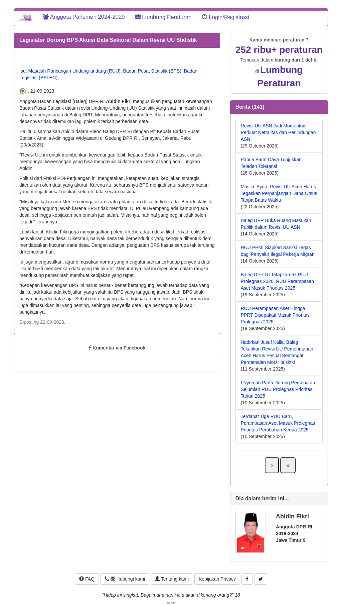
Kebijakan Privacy (217, 579)
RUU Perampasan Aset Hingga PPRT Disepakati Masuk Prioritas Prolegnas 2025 (275, 315)
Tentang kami (172, 579)
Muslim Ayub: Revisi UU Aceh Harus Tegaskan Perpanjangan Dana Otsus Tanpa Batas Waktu (279, 193)
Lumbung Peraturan (163, 17)
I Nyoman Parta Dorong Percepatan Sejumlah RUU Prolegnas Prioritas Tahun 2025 (278, 389)
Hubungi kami (125, 579)
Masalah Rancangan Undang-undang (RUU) (74, 71)
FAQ (87, 579)
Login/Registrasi (225, 17)
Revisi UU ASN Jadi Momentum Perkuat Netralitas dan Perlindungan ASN (278, 132)
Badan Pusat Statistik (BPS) (152, 71)
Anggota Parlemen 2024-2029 (84, 17)
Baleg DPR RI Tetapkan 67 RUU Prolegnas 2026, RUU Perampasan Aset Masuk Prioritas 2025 (277, 281)
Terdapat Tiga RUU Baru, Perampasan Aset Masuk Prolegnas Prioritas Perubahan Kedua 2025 (278, 423)
